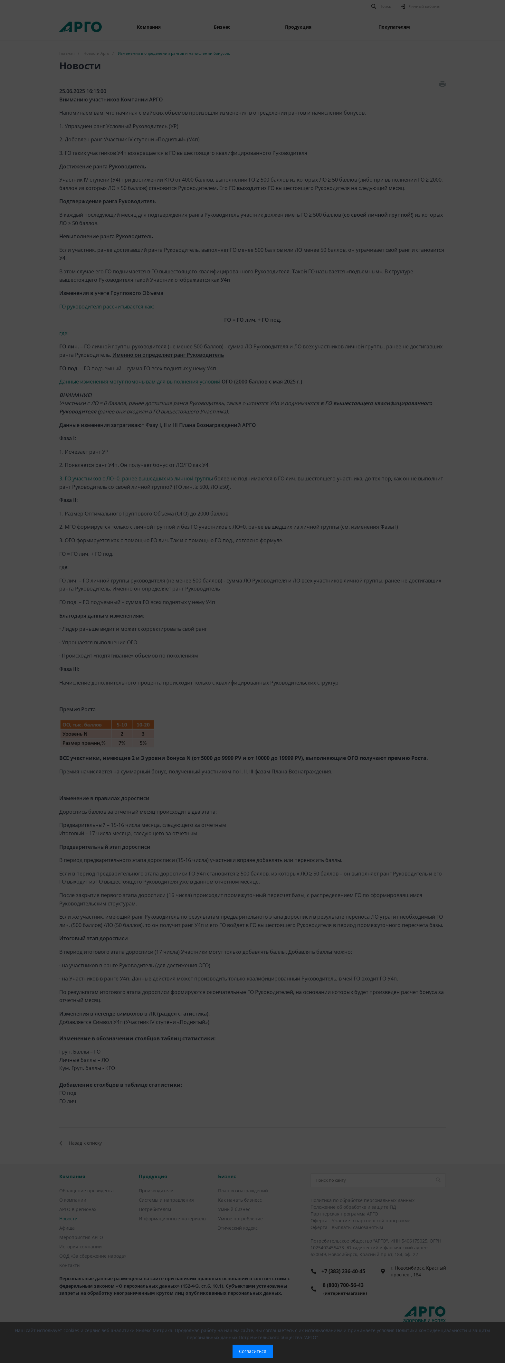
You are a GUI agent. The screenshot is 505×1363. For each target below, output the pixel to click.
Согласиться (252, 1351)
